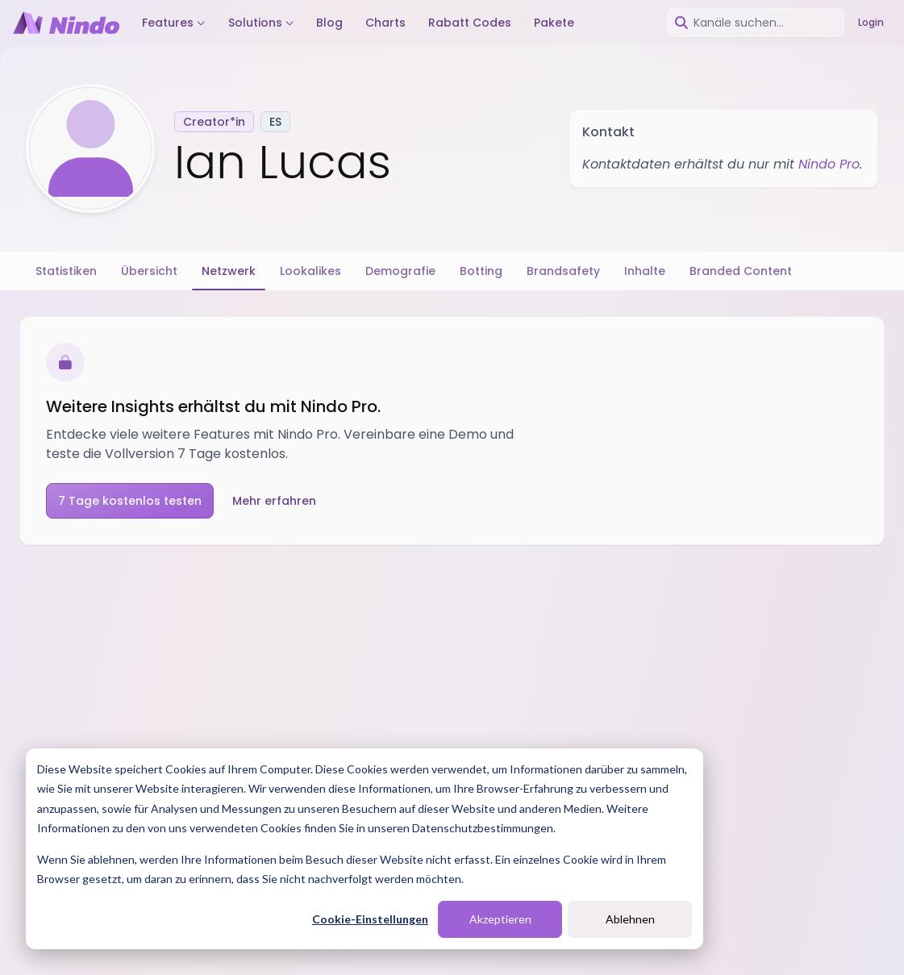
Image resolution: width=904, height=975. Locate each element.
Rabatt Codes (469, 23)
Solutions (261, 23)
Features (174, 23)
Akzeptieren (500, 919)
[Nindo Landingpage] (66, 22)
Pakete (554, 23)
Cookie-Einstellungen (370, 919)
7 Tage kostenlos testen (130, 501)
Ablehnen (630, 919)
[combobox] (755, 22)
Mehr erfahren (274, 501)
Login (871, 22)
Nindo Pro (829, 164)
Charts (385, 23)
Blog (329, 23)
